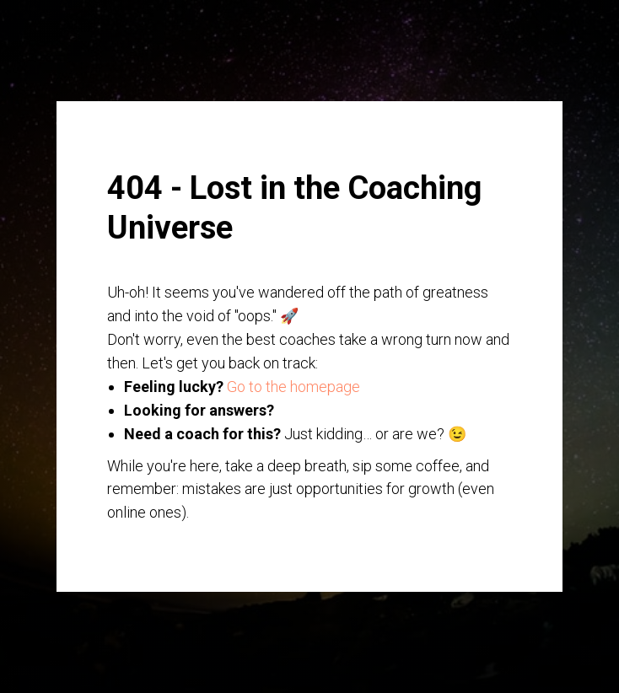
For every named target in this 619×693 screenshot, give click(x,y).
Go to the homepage (293, 386)
